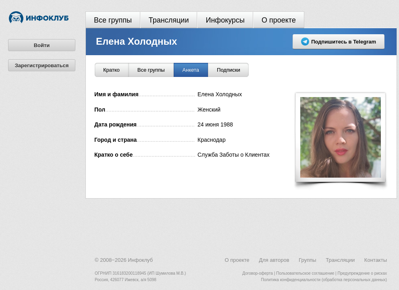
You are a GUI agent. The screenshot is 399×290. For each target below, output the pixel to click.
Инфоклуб (140, 260)
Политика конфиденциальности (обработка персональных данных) (324, 280)
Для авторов (274, 260)
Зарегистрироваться (42, 65)
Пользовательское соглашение (305, 273)
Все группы (113, 20)
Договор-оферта (257, 273)
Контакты (375, 260)
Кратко (111, 70)
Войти (42, 45)
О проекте (279, 20)
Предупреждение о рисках (362, 273)
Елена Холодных (136, 41)
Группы (307, 260)
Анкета (191, 70)
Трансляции (169, 20)
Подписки (228, 70)
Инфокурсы (225, 20)
